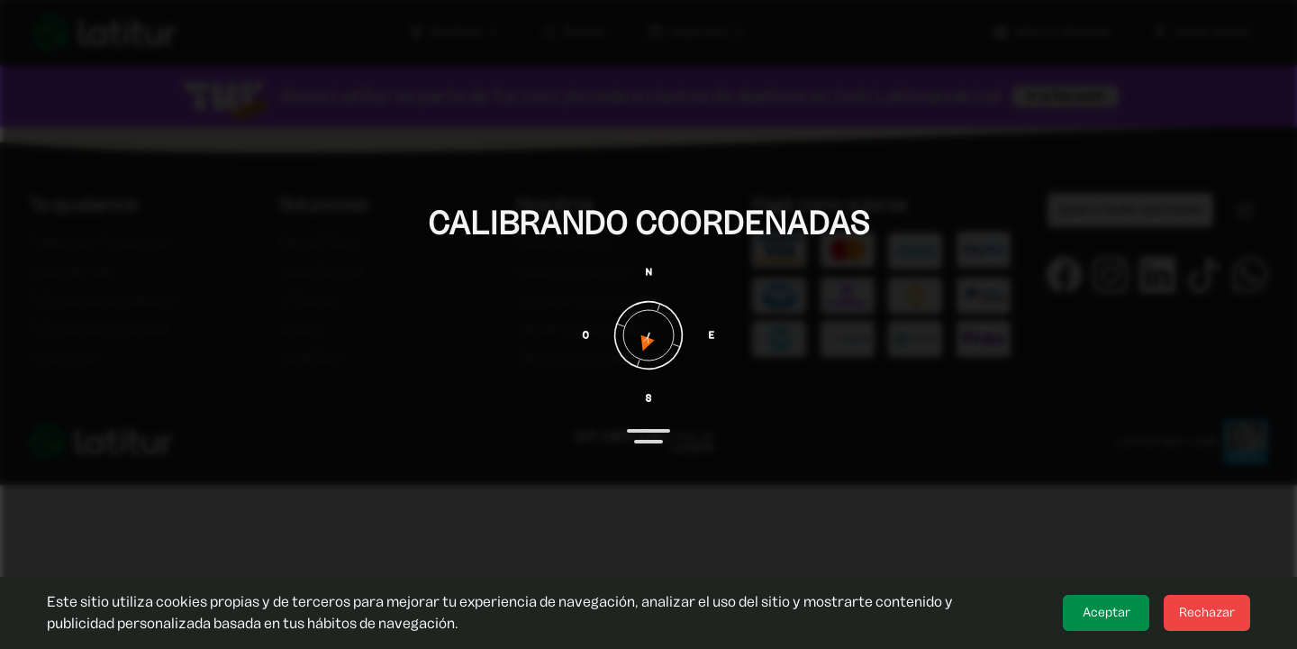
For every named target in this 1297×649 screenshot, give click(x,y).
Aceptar (1106, 612)
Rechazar (1207, 612)
